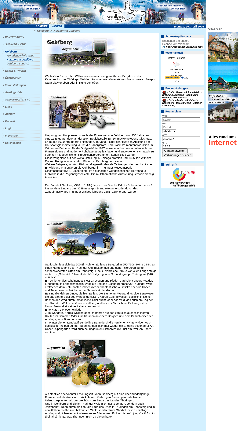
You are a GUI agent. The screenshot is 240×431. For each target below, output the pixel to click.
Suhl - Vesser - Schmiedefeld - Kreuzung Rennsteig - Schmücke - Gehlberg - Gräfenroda (182, 95)
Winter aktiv (14, 37)
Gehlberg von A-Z (18, 63)
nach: (165, 123)
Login (8, 128)
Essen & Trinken (15, 70)
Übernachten (13, 77)
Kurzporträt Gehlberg (66, 30)
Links (8, 106)
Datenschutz (13, 142)
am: (164, 135)
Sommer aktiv (15, 44)
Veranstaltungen (15, 85)
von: (165, 115)
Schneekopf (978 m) (17, 99)
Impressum (12, 135)
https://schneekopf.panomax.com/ (184, 47)
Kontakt (10, 121)
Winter (57, 26)
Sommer (42, 26)
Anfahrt (10, 113)
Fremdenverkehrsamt (20, 55)
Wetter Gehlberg (176, 58)
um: (164, 142)
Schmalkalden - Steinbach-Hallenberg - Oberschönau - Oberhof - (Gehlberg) (182, 103)
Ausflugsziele (13, 92)
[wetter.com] (172, 78)
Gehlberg (43, 30)
